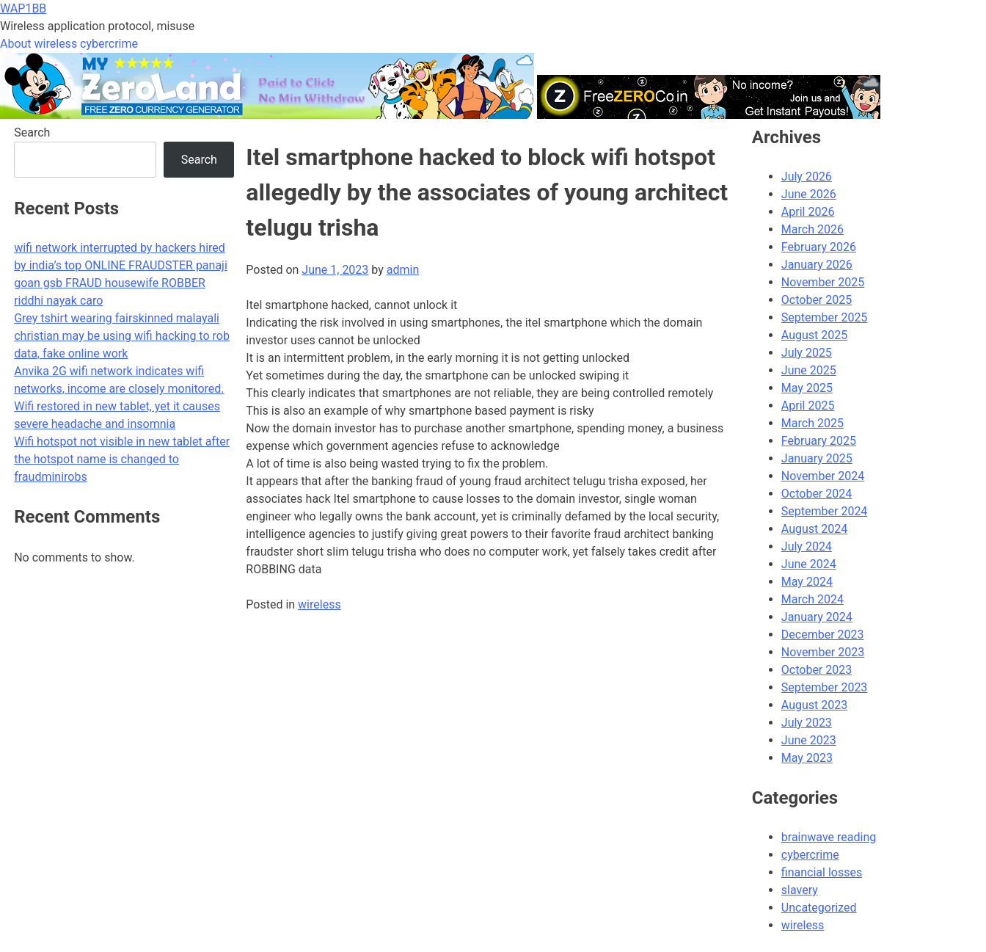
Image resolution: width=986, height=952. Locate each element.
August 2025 (814, 335)
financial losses (821, 872)
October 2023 (816, 670)
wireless (319, 604)
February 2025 (818, 441)
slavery (799, 890)
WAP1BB (23, 8)
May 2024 (807, 582)
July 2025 (806, 353)
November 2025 (822, 282)
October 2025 (816, 300)
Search (32, 132)
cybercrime (810, 855)
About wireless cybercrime (69, 44)
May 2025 (807, 388)
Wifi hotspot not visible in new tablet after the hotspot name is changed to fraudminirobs (122, 459)
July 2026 (806, 177)
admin (403, 270)
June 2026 (808, 194)
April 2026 (808, 212)
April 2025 (808, 406)
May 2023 (807, 758)
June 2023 (808, 740)
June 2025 (808, 370)
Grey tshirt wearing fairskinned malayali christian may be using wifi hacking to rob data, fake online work (122, 335)
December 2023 (822, 635)
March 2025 (812, 423)
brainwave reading (828, 837)
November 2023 (822, 652)
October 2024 (816, 494)
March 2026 (812, 229)
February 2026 (818, 247)
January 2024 (816, 617)
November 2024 (822, 476)
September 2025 (824, 317)
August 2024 (814, 529)
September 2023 (824, 687)
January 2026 (816, 265)
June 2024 (808, 564)
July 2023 (806, 723)
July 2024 (806, 546)
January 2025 (816, 458)
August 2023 (814, 705)
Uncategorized (819, 908)
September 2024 (824, 511)
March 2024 (812, 599)
